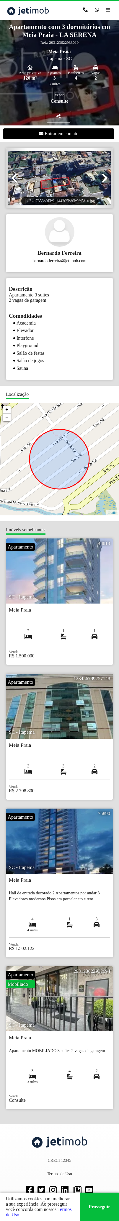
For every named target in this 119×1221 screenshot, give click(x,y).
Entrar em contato (59, 133)
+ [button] (7, 409)
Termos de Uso (59, 1174)
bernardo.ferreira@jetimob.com (59, 260)
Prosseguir (99, 1206)
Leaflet (113, 512)
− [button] (7, 417)
